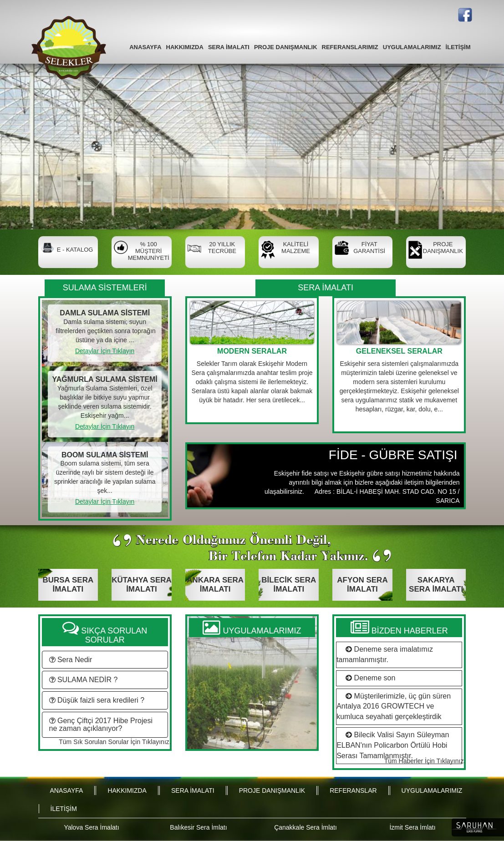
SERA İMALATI (228, 47)
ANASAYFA (145, 47)
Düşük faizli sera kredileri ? (97, 700)
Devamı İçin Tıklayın (252, 415)
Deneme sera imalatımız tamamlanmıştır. (384, 654)
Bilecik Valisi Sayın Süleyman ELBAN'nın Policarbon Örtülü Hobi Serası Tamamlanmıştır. (392, 745)
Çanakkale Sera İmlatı (305, 827)
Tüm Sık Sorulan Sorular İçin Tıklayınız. (115, 741)
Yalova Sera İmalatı (91, 827)
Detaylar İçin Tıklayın (104, 351)
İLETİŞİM (458, 47)
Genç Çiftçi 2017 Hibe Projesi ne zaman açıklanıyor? (101, 725)
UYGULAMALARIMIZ (412, 47)
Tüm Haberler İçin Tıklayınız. (425, 761)
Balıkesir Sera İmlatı (198, 827)
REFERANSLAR (353, 790)
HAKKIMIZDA (185, 47)
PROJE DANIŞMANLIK (285, 47)
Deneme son (368, 678)
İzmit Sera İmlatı (412, 827)
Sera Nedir (70, 660)
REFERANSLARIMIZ (350, 47)
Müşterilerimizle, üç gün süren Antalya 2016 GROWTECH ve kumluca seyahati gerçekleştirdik (393, 706)
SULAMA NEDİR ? (83, 680)
